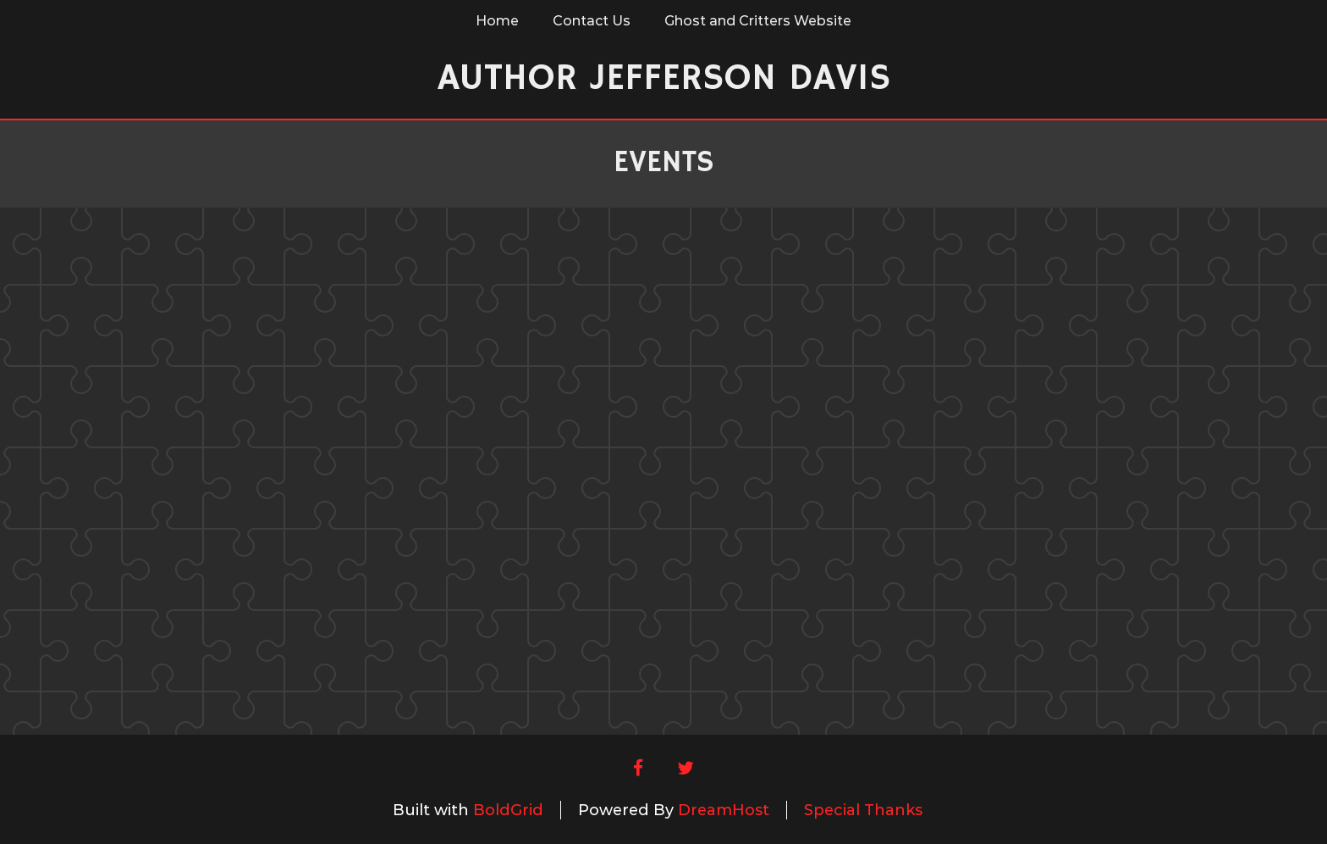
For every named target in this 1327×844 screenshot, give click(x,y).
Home (497, 21)
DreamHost (723, 810)
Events (664, 163)
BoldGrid (508, 810)
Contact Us (591, 21)
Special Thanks (863, 810)
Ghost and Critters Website (757, 21)
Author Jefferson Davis (664, 78)
